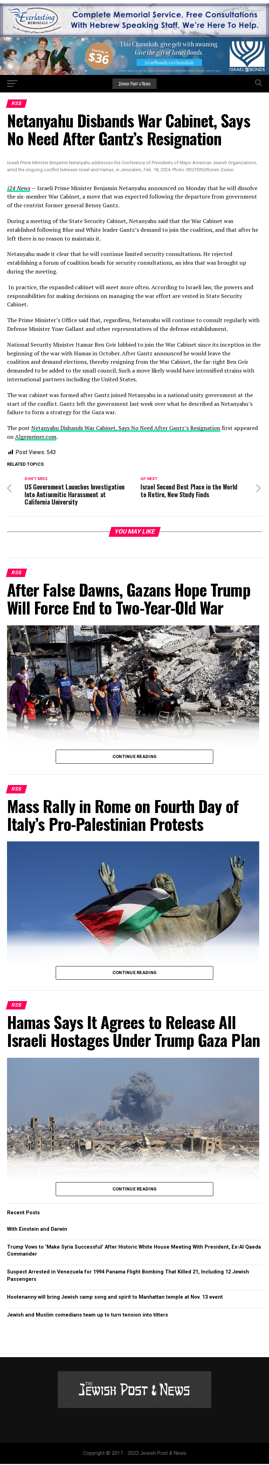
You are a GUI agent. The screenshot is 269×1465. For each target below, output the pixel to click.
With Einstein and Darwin (37, 1230)
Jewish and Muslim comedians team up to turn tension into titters (87, 1316)
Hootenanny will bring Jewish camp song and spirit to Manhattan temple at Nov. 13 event (115, 1298)
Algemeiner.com (35, 436)
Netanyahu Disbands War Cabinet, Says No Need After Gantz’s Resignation (125, 428)
